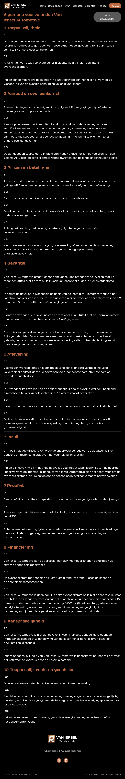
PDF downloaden (107, 17)
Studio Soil (103, 774)
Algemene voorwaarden (32, 774)
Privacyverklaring (17, 774)
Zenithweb (117, 774)
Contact (115, 6)
